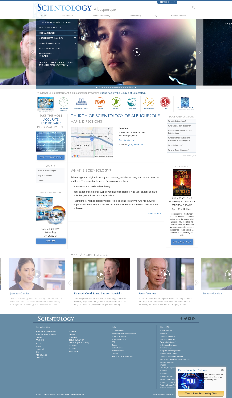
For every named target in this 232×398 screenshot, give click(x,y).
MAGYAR (72, 331)
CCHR (165, 102)
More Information (118, 351)
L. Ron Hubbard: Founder (51, 38)
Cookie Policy (169, 394)
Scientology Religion (167, 339)
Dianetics (163, 334)
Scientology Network (167, 336)
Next (131, 87)
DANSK (39, 337)
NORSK (72, 334)
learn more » (154, 213)
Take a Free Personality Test (201, 393)
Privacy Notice (158, 394)
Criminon (100, 102)
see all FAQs (189, 155)
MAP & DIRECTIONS (86, 121)
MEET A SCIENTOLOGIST (90, 254)
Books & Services (178, 16)
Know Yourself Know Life (46, 54)
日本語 (38, 346)
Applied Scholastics (81, 102)
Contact (41, 180)
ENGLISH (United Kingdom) (46, 334)
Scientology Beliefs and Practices (124, 334)
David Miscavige (166, 348)
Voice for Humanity (119, 336)
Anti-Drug (132, 102)
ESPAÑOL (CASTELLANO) (79, 343)
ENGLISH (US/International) (46, 331)
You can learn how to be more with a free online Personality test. (213, 377)
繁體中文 (39, 352)
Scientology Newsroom (168, 345)
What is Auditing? (175, 145)
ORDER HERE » (51, 241)
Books (114, 345)
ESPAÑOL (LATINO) (76, 340)
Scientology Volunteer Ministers (171, 356)
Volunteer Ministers (119, 339)
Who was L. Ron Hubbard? (179, 126)
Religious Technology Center (170, 351)
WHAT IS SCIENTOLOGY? (91, 170)
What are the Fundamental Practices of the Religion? (179, 139)
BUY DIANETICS (182, 242)
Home (43, 16)
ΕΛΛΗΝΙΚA (73, 346)
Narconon (116, 102)
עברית (39, 343)
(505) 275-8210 (135, 144)
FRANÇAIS (40, 340)
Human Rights (148, 102)
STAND (163, 365)
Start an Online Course (168, 354)
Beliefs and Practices (49, 43)
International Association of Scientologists (175, 359)
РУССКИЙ (40, 349)
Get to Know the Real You (192, 370)
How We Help (135, 16)
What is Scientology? (102, 16)
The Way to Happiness (63, 103)
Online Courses (117, 348)
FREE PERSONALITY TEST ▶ (51, 157)
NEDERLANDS (41, 355)
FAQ (155, 16)
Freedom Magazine (185, 108)
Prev (101, 87)
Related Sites (167, 2)
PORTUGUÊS (74, 351)
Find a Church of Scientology (122, 356)
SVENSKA (73, 337)
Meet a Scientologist (49, 48)
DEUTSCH (40, 358)
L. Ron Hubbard (66, 16)
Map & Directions (45, 176)
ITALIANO (72, 348)
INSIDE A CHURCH (47, 33)
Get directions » (126, 140)
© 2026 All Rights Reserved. (60, 394)
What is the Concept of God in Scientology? (179, 132)
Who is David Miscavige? (178, 150)
